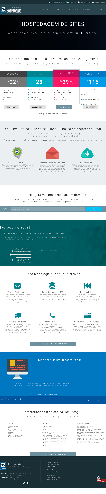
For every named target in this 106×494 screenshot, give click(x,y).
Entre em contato (98, 2)
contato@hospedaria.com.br (18, 479)
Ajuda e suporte (52, 466)
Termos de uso (51, 475)
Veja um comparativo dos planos (53, 114)
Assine (49, 468)
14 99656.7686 (14, 477)
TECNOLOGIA (73, 10)
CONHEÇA (59, 10)
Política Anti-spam (52, 479)
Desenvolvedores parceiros (55, 470)
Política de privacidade (54, 477)
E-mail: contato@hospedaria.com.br (46, 250)
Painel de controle (52, 462)
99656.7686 (21, 260)
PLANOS (46, 10)
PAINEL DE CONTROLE (57, 2)
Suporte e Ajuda (84, 2)
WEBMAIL (71, 2)
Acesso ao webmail (53, 464)
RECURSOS (87, 10)
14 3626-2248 (13, 475)
